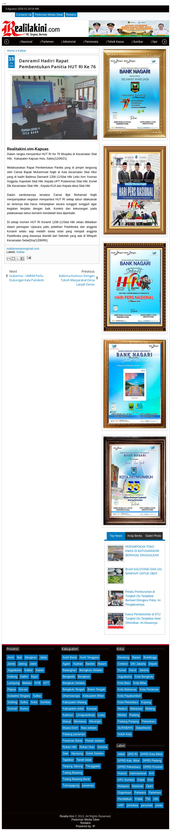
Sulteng (12, 702)
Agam (66, 664)
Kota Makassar (127, 689)
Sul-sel (23, 689)
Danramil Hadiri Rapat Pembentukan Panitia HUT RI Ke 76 (57, 63)
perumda (146, 805)
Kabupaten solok (73, 708)
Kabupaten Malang (75, 702)
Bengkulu (31, 657)
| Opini (144, 41)
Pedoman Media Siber (49, 14)
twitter (146, 8)
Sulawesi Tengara (19, 696)
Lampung (13, 683)
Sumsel (12, 708)
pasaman (88, 785)
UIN (155, 799)
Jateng (22, 664)
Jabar (43, 657)
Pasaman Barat (72, 740)
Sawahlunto (143, 728)
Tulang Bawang (72, 772)
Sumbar (45, 702)
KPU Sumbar (126, 779)
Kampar (92, 708)
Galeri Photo (153, 535)
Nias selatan (89, 728)
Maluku (27, 683)
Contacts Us (24, 14)
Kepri (34, 676)
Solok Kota (124, 734)
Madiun (122, 708)
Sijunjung (77, 753)
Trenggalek (93, 766)
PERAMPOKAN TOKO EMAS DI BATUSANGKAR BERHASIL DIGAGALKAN (142, 551)
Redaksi (71, 14)
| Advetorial (58, 41)
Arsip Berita (134, 535)
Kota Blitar (139, 683)
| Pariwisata (80, 41)
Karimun (68, 715)
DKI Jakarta (138, 664)
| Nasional (15, 41)
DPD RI (133, 754)
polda (158, 805)
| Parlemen (36, 41)
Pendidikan (125, 799)
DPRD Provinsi (152, 767)
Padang (134, 715)
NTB (37, 683)
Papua (12, 689)
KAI (151, 773)
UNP (121, 805)
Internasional (138, 773)
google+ (158, 8)
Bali (19, 657)
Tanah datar (84, 760)
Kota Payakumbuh (129, 696)
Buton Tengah (96, 689)
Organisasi (124, 792)
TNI (148, 799)
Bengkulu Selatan (74, 683)
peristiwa (132, 805)
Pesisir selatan (94, 740)
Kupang (146, 702)
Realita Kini (67, 816)
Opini (149, 786)
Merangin (95, 721)
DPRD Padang (152, 760)
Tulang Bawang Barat (76, 779)
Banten (90, 664)
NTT (46, 683)
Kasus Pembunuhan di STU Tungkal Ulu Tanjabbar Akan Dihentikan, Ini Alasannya (143, 618)
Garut (132, 670)
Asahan (78, 664)
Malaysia (123, 786)
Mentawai (80, 721)
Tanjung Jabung (73, 766)
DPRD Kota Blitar (151, 754)
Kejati (140, 779)
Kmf (150, 779)
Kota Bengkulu (144, 676)
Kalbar (21, 252)
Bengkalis (69, 676)
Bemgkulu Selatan (90, 670)
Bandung (123, 657)
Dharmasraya (71, 696)
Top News (116, 535)
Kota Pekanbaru (128, 702)
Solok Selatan (95, 753)
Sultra (24, 702)
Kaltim (24, 676)
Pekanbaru (149, 721)
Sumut (24, 708)
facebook (152, 8)
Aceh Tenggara (89, 657)
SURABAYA (125, 728)
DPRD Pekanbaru (129, 767)
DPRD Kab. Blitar (129, 760)
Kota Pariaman (149, 689)
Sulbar (37, 696)
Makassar (136, 708)
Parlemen (155, 792)
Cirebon (123, 664)
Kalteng (12, 676)
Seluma (102, 747)
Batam (102, 664)
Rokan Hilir (70, 747)
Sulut (34, 702)
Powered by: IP (85, 826)
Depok (153, 664)
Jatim (33, 664)
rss (164, 8)
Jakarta (143, 670)
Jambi (11, 664)
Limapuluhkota (85, 715)
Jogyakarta (15, 670)
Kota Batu (124, 683)
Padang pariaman (74, 734)
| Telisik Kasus (104, 41)
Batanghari (69, 670)
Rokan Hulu (87, 747)
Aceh (11, 657)
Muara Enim (70, 728)
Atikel (121, 754)
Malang (150, 708)
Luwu (101, 715)
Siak (65, 753)
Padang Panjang (128, 721)
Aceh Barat (70, 657)
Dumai (122, 670)
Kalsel (40, 670)
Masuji (67, 721)
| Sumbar (126, 41)
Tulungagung (71, 785)
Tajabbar (68, 760)
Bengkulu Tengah (74, 689)
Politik (139, 799)
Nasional (137, 786)
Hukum (122, 773)
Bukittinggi (150, 657)
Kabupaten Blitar (93, 696)
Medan (122, 715)
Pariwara (140, 792)
